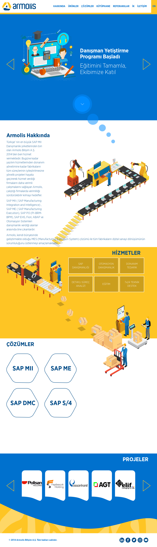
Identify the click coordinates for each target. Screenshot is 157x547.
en (154, 6)
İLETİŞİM (142, 6)
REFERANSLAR (121, 6)
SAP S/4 (61, 403)
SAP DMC (22, 403)
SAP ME (61, 369)
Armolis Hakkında (28, 135)
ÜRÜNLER (73, 6)
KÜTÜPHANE (103, 6)
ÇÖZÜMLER (87, 6)
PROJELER (135, 459)
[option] (78, 58)
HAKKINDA (59, 6)
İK (133, 6)
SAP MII (23, 369)
